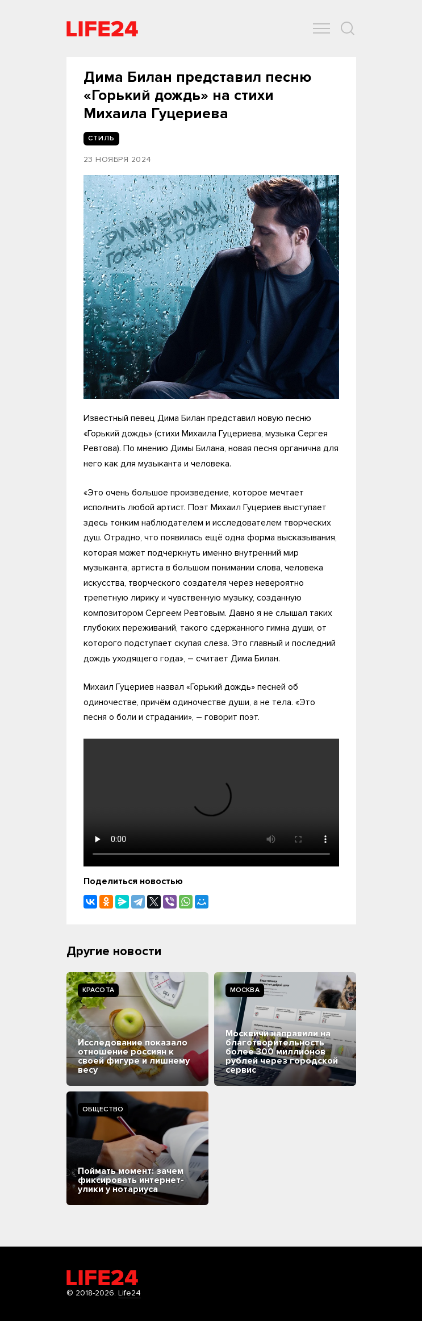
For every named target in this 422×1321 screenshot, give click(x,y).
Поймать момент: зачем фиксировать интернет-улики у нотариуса (131, 1180)
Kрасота (98, 990)
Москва (245, 990)
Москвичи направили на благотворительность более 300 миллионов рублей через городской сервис (281, 1052)
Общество (103, 1109)
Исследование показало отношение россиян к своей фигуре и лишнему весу (134, 1056)
